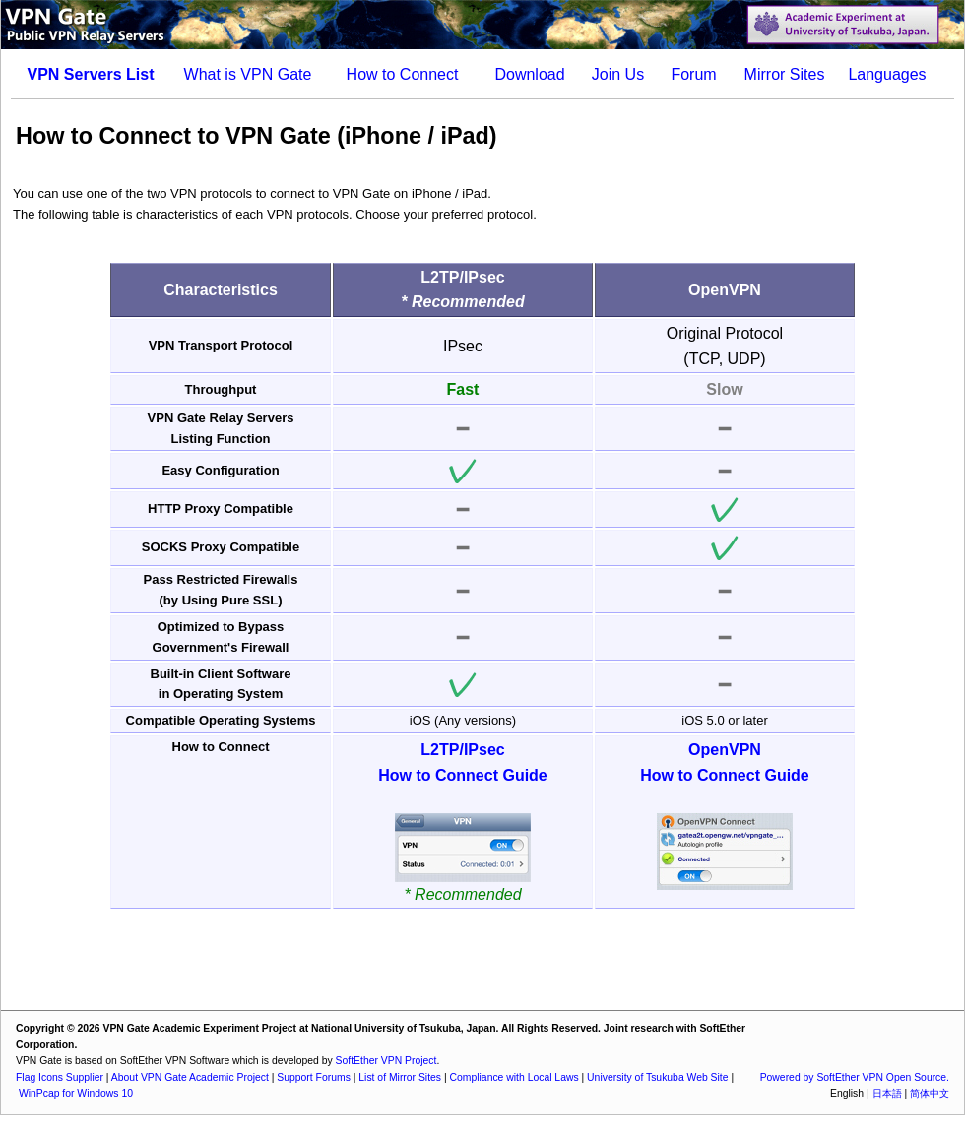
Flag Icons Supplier (59, 1077)
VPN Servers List (91, 74)
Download (529, 74)
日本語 (887, 1093)
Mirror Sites (784, 74)
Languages (887, 74)
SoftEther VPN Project (386, 1060)
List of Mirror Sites (399, 1077)
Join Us (618, 74)
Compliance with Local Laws (514, 1077)
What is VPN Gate (248, 74)
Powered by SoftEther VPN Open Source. (854, 1077)
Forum (693, 74)
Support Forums (314, 1077)
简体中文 (929, 1093)
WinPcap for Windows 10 (76, 1093)
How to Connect (403, 74)
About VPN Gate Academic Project (190, 1077)
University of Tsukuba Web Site (657, 1077)
